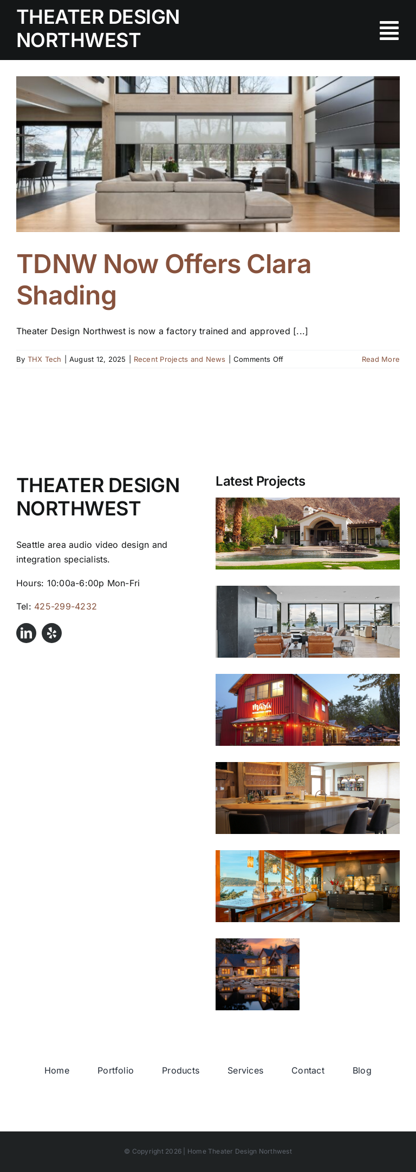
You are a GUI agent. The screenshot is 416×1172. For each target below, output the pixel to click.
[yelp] (52, 633)
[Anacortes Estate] (258, 974)
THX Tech (45, 359)
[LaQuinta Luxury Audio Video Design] (308, 534)
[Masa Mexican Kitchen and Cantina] (308, 710)
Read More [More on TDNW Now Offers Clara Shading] (381, 359)
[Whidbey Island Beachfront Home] (308, 798)
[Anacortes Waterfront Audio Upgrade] (308, 886)
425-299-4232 (65, 606)
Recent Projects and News (180, 359)
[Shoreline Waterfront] (308, 622)
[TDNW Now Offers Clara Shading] (208, 154)
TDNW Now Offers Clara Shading (163, 279)
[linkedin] (26, 633)
